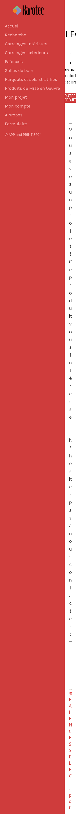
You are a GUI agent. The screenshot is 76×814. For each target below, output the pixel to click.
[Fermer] (70, 5)
